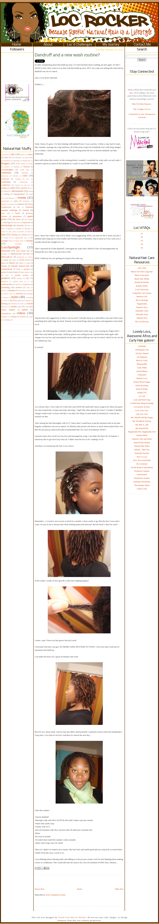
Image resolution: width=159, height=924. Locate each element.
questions (4, 281)
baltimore (18, 157)
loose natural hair (23, 251)
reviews (18, 287)
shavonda (22, 290)
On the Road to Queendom (142, 467)
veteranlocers (6, 314)
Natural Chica (142, 307)
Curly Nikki (142, 367)
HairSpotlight (7, 225)
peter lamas (13, 272)
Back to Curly (142, 360)
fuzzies (17, 213)
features (21, 204)
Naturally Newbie (142, 453)
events (22, 197)
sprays (6, 297)
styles (15, 297)
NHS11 (21, 263)
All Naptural (142, 357)
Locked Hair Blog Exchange (142, 403)
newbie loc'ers (24, 260)
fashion (3, 204)
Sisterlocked (142, 474)
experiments (5, 201)
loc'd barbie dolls (17, 241)
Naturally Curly (141, 311)
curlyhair (23, 188)
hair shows (16, 219)
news (3, 263)
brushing (16, 167)
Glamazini (142, 374)
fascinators (26, 201)
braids (31, 163)
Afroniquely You (142, 350)
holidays (10, 229)
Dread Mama (142, 371)
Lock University (142, 289)
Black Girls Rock (142, 275)
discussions (17, 191)
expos (16, 201)
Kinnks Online (142, 286)
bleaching (16, 161)
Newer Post (39, 889)
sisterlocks (19, 294)
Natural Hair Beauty (142, 442)
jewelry (21, 231)
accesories (4, 154)
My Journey (111, 45)
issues (3, 231)
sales (28, 287)
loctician (5, 250)
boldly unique (20, 163)
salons (3, 290)
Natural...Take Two (142, 449)
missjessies (20, 257)
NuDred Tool (142, 318)
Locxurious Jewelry (142, 407)
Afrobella (142, 346)
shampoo (12, 290)
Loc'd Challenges (79, 45)
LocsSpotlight (10, 247)
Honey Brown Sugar (142, 382)
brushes (6, 167)
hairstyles (20, 225)
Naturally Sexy (142, 314)
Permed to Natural (141, 471)
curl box (27, 185)
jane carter (12, 231)
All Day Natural (141, 353)
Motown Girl (142, 296)
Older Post (119, 889)
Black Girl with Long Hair (142, 271)
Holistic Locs (141, 378)
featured (12, 204)
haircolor (17, 222)
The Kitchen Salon (141, 485)
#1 (142, 233)
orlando (4, 266)
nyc (28, 263)
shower (30, 290)
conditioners (6, 185)
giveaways (17, 216)
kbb (29, 231)
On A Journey (142, 464)
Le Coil (142, 396)
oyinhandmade (6, 269)
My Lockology (142, 300)
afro (13, 154)
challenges (24, 173)
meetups (4, 254)
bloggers (5, 163)
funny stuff (5, 213)
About (48, 45)
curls (12, 187)
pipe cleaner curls (27, 272)
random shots (18, 281)
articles (22, 154)
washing (13, 317)
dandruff (6, 191)
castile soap (24, 170)
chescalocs (4, 176)
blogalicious (26, 161)
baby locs (8, 158)
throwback (14, 304)
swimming (29, 297)
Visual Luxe (63, 917)
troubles (14, 306)
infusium (27, 229)
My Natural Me (142, 428)
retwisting (5, 287)
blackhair (7, 161)
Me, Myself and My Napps (142, 417)
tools (22, 304)
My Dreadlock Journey (141, 421)
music (6, 260)
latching (14, 235)
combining (5, 182)
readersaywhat (6, 284)
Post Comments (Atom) (56, 895)
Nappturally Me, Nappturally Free (142, 432)
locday (29, 240)
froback (26, 210)
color (24, 175)
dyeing (6, 194)
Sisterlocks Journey (142, 478)
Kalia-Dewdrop (142, 385)
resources (26, 284)
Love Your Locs (141, 410)
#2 (142, 237)
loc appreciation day (19, 238)
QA (27, 278)
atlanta (30, 155)
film (18, 207)
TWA (23, 307)
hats (28, 225)
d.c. (31, 188)
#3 (142, 240)
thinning (4, 304)
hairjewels (26, 223)
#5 (142, 248)
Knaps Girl (141, 392)
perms (3, 272)
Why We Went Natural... (142, 104)
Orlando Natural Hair (20, 266)
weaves (22, 317)
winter (31, 317)
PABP (18, 269)
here (131, 93)
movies (30, 257)
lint (32, 235)
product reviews (21, 275)
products (5, 278)
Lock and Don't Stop (141, 400)
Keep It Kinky (142, 389)
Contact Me (142, 45)
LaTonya (24, 235)
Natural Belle (141, 435)
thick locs (13, 301)
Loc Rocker (80, 917)
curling (4, 188)
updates (25, 309)
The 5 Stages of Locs (142, 109)
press (7, 275)
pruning (19, 278)
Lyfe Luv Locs (142, 414)
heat (2, 229)
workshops (7, 320)
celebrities (6, 172)
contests (17, 185)
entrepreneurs (19, 194)
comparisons (23, 182)
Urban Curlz (142, 489)
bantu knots (29, 157)
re (28, 281)
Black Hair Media (141, 279)
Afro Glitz (142, 268)
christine (15, 176)
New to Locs (142, 457)
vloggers (4, 317)
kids (3, 234)
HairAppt (7, 223)
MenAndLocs (7, 257)
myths (14, 260)
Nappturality (142, 304)
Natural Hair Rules (142, 446)
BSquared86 (142, 364)
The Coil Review (142, 321)
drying (31, 191)
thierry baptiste (25, 300)
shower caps (8, 294)
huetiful (18, 229)
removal (17, 284)
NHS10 (12, 263)
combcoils (5, 179)
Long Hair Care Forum (141, 293)
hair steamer (29, 219)
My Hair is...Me (141, 424)
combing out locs (22, 179)
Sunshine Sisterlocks (141, 481)
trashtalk (30, 304)
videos (21, 313)
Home (16, 45)
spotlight (30, 294)
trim (5, 307)
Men (28, 254)
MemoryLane (16, 254)
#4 (142, 244)
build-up (26, 167)
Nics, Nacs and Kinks (142, 460)
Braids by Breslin (142, 282)
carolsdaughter (7, 169)
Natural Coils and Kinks (142, 439)
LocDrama (18, 244)
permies (27, 269)
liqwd (6, 238)
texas (5, 300)
